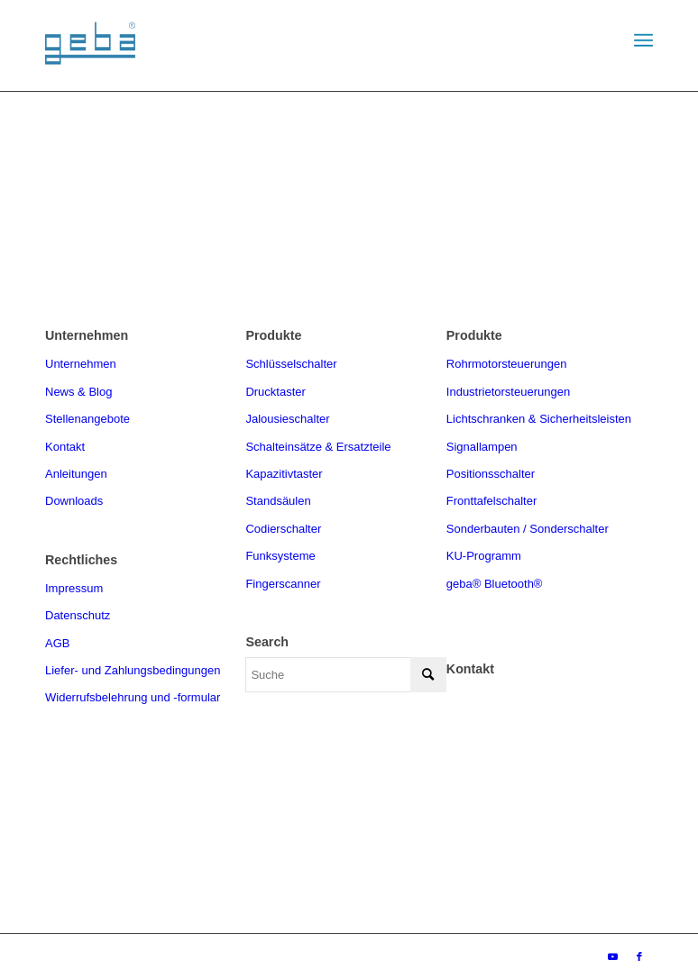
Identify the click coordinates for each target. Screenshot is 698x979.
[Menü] (643, 40)
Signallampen (482, 446)
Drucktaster (275, 391)
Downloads (74, 501)
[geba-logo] (90, 62)
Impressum (74, 588)
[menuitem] (643, 40)
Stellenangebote (87, 418)
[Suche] (345, 674)
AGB (57, 643)
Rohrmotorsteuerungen (506, 364)
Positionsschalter (490, 473)
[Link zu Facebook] (639, 956)
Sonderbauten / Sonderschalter (527, 528)
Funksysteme (280, 556)
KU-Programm (483, 556)
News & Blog (78, 391)
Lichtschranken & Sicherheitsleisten (538, 418)
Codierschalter (283, 528)
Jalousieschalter (287, 418)
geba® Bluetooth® (494, 583)
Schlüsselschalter (290, 364)
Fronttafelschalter (491, 501)
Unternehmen (80, 364)
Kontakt (65, 446)
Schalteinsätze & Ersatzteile (317, 446)
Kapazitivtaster (283, 473)
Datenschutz (77, 615)
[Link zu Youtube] (612, 956)
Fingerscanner (282, 583)
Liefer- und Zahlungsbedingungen (132, 670)
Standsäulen (277, 501)
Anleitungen (76, 473)
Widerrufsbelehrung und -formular (132, 697)
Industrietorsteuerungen (508, 391)
